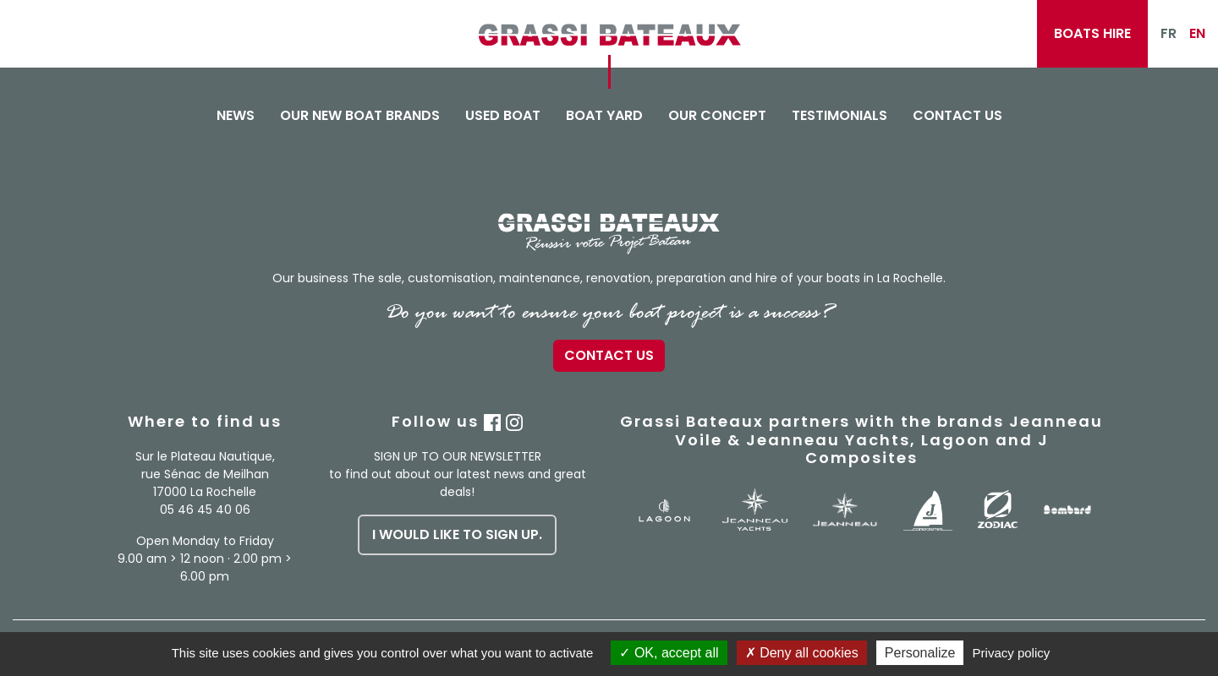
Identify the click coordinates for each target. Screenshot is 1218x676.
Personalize (920, 653)
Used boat (502, 115)
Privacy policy (1012, 653)
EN (1197, 33)
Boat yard (604, 115)
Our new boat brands (360, 115)
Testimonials (839, 115)
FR (1168, 33)
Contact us (957, 115)
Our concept (717, 115)
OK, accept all (668, 653)
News (236, 115)
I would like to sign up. (457, 534)
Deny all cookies (802, 653)
